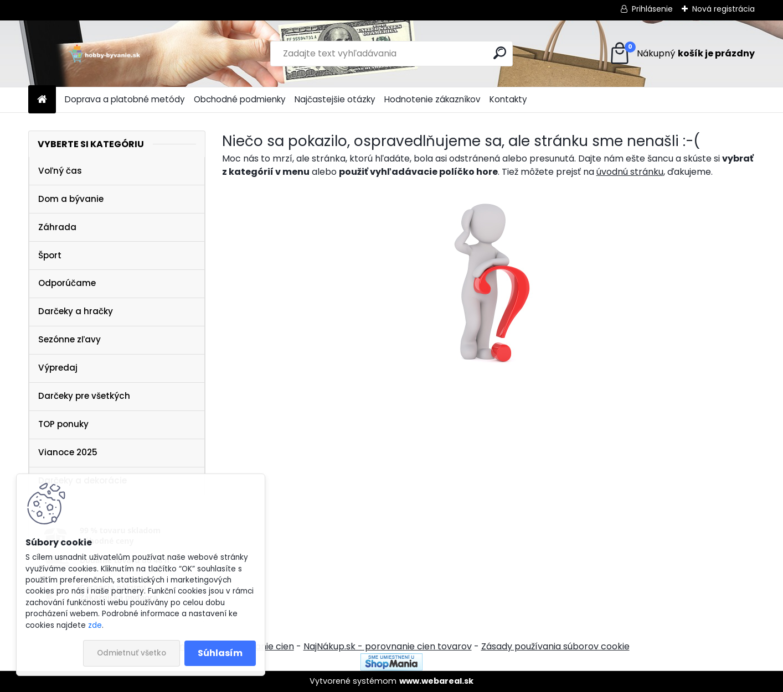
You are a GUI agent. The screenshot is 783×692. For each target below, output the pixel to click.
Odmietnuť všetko (131, 653)
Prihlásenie (652, 8)
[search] (499, 52)
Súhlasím (220, 653)
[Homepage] (42, 99)
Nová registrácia (723, 8)
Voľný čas (60, 170)
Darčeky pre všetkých (84, 396)
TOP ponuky (63, 424)
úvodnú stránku (629, 171)
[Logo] (104, 53)
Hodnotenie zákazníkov (432, 99)
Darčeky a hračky (75, 311)
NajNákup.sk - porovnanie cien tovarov (387, 646)
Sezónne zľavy (69, 339)
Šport (49, 255)
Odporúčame (67, 283)
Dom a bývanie (71, 199)
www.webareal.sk (436, 680)
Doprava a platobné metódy (125, 99)
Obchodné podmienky (240, 99)
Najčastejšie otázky (335, 99)
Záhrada (57, 227)
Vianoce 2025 (67, 452)
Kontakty (508, 99)
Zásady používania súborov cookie (555, 646)
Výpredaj (58, 367)
